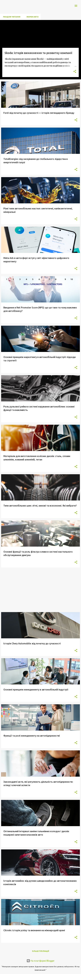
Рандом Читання (10, 17)
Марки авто (32, 17)
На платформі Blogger (40, 960)
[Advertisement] (40, 590)
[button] (74, 72)
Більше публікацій (40, 951)
